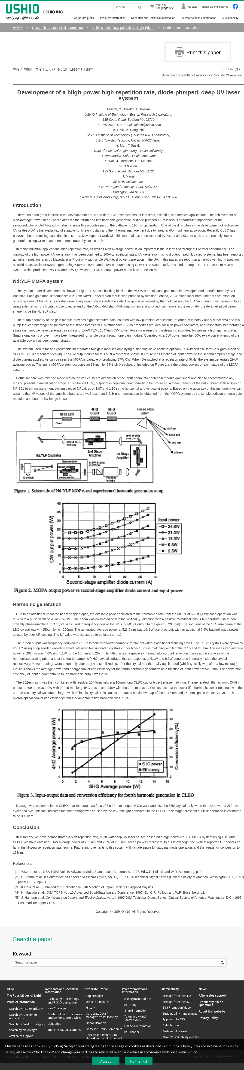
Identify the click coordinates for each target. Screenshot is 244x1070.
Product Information (21, 1002)
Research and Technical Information (153, 18)
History (90, 1007)
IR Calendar (131, 1032)
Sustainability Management (180, 1013)
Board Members (96, 1023)
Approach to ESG (174, 1019)
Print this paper (198, 52)
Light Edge (54, 1023)
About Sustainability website (181, 1037)
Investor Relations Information (134, 990)
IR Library (130, 1005)
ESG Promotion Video (177, 1007)
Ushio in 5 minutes (97, 1002)
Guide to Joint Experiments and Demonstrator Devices (65, 1016)
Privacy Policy (208, 1018)
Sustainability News (175, 1031)
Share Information (135, 1010)
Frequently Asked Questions (211, 1003)
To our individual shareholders (135, 1018)
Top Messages (94, 996)
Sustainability (230, 18)
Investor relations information (198, 18)
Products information (112, 18)
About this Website (212, 1011)
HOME (11, 989)
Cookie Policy (181, 1046)
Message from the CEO (177, 996)
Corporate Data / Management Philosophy (102, 1015)
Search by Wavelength (23, 1030)
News (203, 989)
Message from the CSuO (177, 1002)
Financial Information (138, 1026)
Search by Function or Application (23, 1016)
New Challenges (57, 1008)
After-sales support (21, 1036)
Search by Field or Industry (26, 1008)
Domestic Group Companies (104, 1029)
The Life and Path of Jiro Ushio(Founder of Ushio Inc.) (104, 1036)
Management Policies (137, 999)
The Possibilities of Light (24, 995)
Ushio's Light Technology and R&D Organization (63, 1000)
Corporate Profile (96, 989)
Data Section (171, 1025)
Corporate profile (84, 18)
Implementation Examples (64, 1029)
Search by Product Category (27, 1024)
